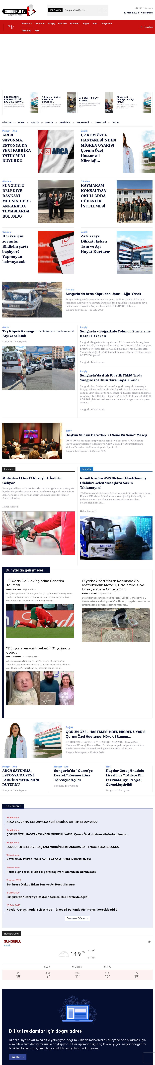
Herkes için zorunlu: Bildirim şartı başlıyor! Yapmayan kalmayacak (16, 245)
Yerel (108, 759)
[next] (105, 10)
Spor (69, 429)
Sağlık (84, 131)
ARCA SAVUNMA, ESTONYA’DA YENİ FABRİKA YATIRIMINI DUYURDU (52, 814)
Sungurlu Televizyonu (76, 309)
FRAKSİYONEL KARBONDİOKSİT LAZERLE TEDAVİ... (12, 99)
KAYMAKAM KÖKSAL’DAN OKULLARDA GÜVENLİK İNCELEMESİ (92, 194)
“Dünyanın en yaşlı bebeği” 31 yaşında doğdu (38, 642)
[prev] (100, 10)
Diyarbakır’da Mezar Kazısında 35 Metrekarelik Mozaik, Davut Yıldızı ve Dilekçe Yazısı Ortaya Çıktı (113, 577)
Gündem (6, 181)
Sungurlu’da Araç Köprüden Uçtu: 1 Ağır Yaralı (97, 294)
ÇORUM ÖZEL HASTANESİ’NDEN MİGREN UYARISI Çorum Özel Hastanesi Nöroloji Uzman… (67, 826)
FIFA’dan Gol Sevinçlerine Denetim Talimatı (35, 575)
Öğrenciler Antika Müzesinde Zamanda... (52, 99)
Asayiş (70, 290)
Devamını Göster (77, 910)
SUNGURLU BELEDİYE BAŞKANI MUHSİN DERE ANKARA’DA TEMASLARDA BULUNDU (14, 199)
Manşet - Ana (9, 131)
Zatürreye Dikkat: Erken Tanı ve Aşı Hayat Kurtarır (40, 877)
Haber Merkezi (10, 499)
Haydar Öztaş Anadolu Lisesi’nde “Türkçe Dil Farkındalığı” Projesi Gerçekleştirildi (62, 902)
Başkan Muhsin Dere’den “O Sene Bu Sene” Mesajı (99, 433)
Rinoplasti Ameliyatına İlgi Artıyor (127, 99)
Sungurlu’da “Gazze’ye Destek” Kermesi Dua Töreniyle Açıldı (73, 767)
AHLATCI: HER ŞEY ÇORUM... (87, 99)
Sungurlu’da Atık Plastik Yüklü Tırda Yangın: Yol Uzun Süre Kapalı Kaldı (114, 376)
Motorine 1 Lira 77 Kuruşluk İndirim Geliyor (36, 476)
